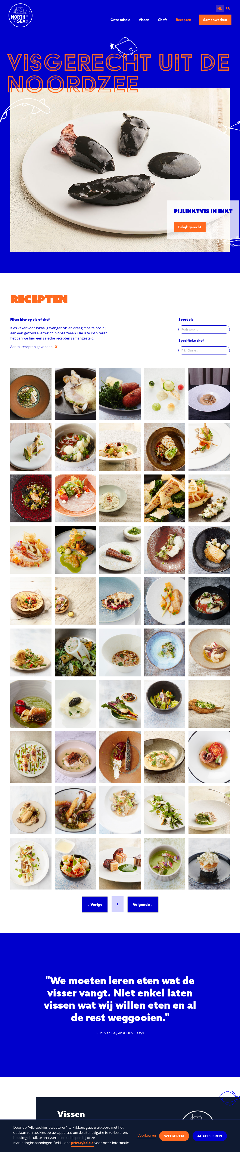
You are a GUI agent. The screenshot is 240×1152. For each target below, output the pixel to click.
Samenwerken (215, 20)
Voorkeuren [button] (146, 1135)
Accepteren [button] (209, 1136)
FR (227, 8)
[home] (20, 15)
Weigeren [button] (174, 1136)
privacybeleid (82, 1143)
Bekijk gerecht (189, 227)
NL (219, 8)
